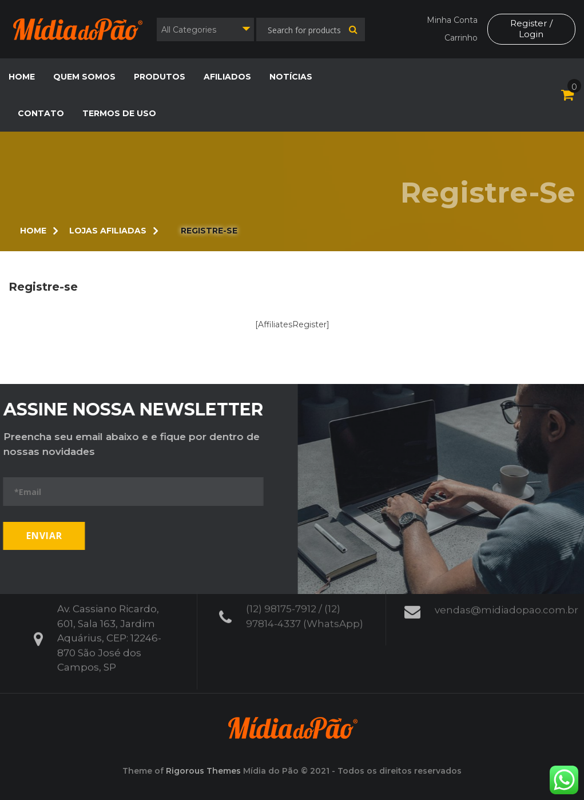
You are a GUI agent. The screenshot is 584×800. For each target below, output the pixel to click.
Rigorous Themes (203, 771)
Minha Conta (451, 20)
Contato (41, 113)
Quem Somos (84, 77)
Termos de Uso (119, 113)
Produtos (159, 77)
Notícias (290, 77)
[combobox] (205, 29)
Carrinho (459, 38)
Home (22, 77)
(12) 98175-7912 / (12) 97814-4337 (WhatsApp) (304, 610)
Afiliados (227, 77)
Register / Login (531, 28)
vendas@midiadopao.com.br (506, 604)
